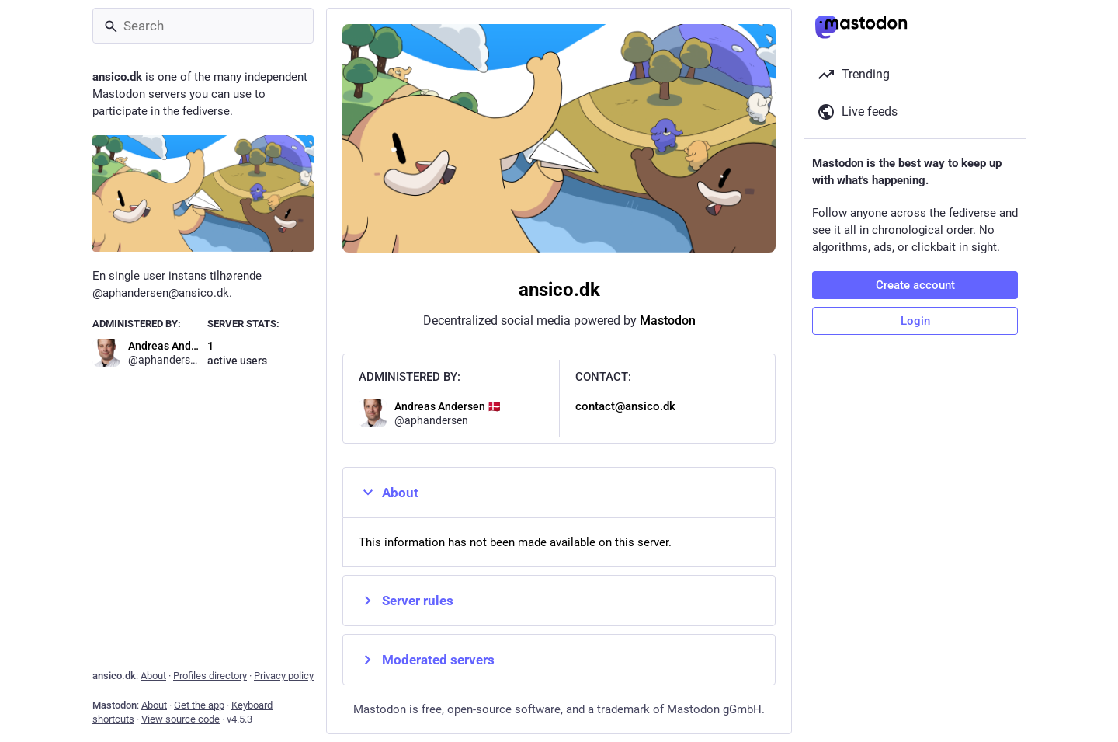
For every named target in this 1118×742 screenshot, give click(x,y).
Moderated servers (427, 659)
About (388, 492)
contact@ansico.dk (625, 406)
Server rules (406, 600)
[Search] (203, 26)
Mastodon (668, 320)
